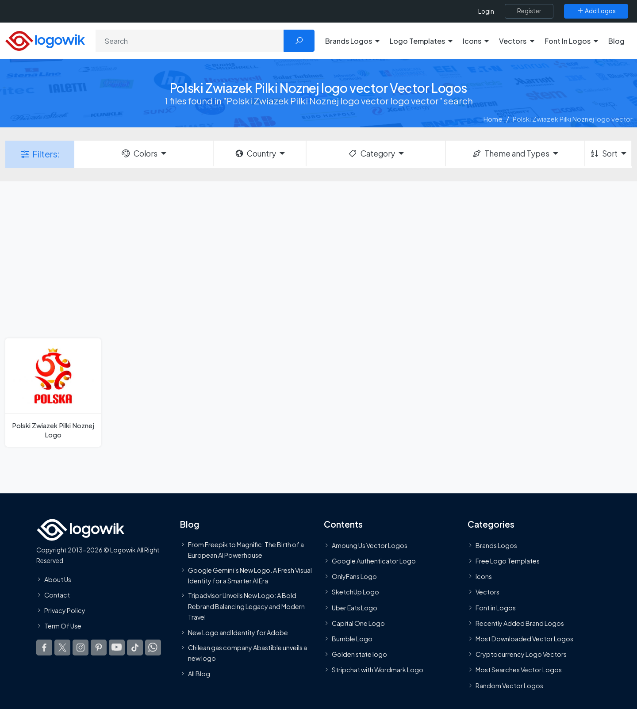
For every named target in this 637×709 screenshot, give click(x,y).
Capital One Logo (358, 623)
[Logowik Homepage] (45, 39)
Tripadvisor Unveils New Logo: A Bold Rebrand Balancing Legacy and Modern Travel (246, 606)
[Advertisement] (318, 259)
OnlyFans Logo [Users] (354, 576)
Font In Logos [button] (568, 41)
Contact (57, 595)
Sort (604, 153)
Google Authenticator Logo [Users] (374, 561)
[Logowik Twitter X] (62, 647)
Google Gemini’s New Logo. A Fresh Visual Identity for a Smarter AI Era (250, 575)
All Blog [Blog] (199, 674)
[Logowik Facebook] (44, 647)
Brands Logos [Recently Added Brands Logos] (496, 545)
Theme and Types (510, 153)
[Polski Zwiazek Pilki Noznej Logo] (53, 392)
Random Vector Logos (509, 686)
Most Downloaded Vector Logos (524, 639)
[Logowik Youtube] (117, 647)
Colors (139, 153)
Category (371, 153)
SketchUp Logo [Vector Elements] (355, 592)
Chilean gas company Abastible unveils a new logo (247, 653)
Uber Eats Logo (354, 608)
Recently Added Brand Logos (520, 623)
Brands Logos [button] (348, 41)
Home (493, 119)
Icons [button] (472, 41)
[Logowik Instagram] (80, 647)
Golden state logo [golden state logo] (359, 654)
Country (255, 153)
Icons (484, 576)
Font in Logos (496, 608)
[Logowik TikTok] (135, 647)
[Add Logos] (596, 11)
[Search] (190, 41)
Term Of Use (62, 626)
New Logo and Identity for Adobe (238, 632)
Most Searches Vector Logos (519, 670)
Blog (616, 41)
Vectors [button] (512, 41)
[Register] (529, 11)
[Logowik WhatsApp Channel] (153, 647)
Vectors (487, 592)
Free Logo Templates (508, 561)
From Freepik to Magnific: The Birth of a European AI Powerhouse (246, 549)
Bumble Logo (352, 639)
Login (486, 11)
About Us (57, 579)
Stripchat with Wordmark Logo (377, 670)
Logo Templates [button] (417, 41)
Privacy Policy (64, 610)
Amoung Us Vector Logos (369, 545)
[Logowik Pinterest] (99, 647)
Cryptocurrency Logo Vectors (521, 654)
